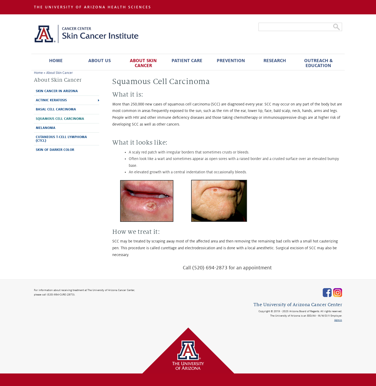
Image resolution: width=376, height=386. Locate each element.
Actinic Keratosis (51, 100)
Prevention (231, 60)
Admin (338, 320)
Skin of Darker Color (55, 150)
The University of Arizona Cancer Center (298, 304)
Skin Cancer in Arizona (57, 91)
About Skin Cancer (143, 63)
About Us (99, 60)
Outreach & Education (318, 63)
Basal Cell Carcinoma (56, 109)
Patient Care (187, 60)
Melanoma (45, 128)
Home (56, 60)
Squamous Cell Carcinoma (60, 119)
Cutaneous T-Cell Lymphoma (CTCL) (61, 138)
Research (274, 60)
